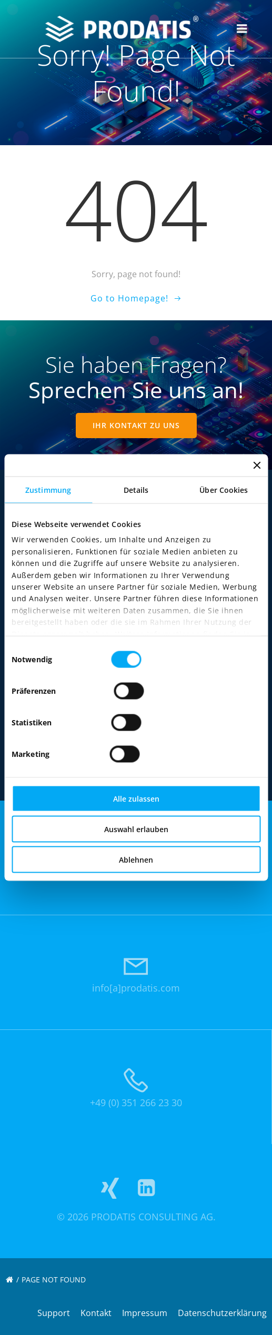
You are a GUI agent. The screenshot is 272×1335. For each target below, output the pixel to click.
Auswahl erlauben (136, 829)
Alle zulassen (136, 799)
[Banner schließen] (256, 465)
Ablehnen (136, 860)
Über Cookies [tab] (223, 490)
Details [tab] (136, 490)
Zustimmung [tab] (48, 490)
